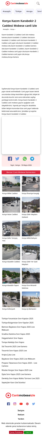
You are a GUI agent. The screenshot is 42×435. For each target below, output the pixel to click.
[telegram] (32, 158)
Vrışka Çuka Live (8, 354)
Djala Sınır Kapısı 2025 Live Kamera (16, 374)
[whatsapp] (25, 158)
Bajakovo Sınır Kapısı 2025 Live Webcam (18, 359)
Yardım (21, 419)
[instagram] (14, 404)
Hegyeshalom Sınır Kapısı (12, 338)
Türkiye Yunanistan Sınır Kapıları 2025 (17, 318)
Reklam (21, 414)
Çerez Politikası (16, 432)
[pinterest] (27, 404)
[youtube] (21, 404)
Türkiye (18, 11)
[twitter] (17, 158)
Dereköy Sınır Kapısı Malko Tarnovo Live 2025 (21, 378)
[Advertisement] (21, 73)
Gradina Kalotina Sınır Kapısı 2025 (16, 334)
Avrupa (29, 11)
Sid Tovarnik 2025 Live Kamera (14, 346)
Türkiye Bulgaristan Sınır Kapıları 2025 (17, 322)
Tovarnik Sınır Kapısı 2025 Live (14, 350)
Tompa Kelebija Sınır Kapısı (13, 342)
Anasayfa (6, 11)
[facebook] (10, 158)
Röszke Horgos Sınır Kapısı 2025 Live (17, 370)
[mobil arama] (38, 3)
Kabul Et (28, 432)
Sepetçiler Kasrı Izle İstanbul (13, 382)
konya (17, 165)
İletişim (21, 410)
